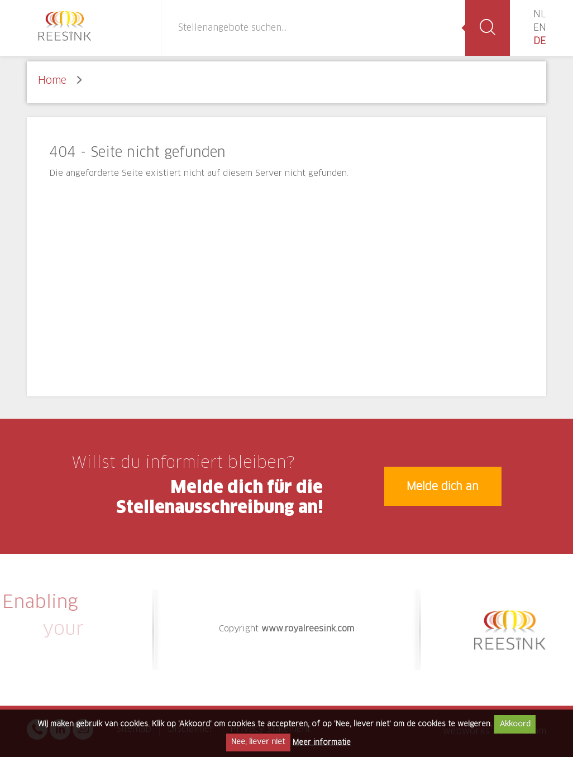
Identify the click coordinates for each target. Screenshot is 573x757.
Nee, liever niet (258, 742)
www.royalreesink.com (307, 629)
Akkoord (515, 724)
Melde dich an (443, 487)
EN (539, 27)
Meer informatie (322, 742)
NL (539, 14)
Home (52, 81)
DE (539, 41)
